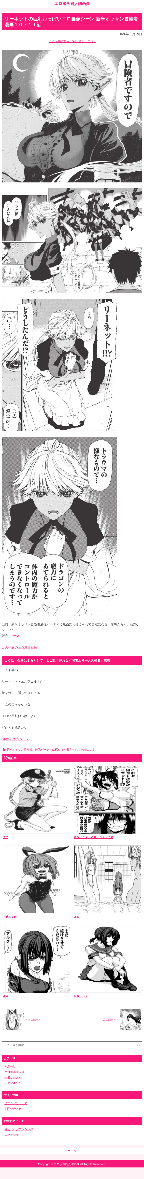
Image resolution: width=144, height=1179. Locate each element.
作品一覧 (10, 1066)
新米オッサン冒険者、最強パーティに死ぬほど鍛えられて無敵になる (49, 749)
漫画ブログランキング (18, 1129)
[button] (138, 1045)
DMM (15, 636)
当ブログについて (15, 1103)
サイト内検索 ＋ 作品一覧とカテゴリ (72, 41)
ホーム (72, 1150)
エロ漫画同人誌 (14, 1072)
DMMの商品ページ (15, 739)
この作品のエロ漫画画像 (19, 647)
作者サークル (13, 1077)
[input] (72, 1045)
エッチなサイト (14, 1134)
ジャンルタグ (13, 1082)
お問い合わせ (13, 1108)
